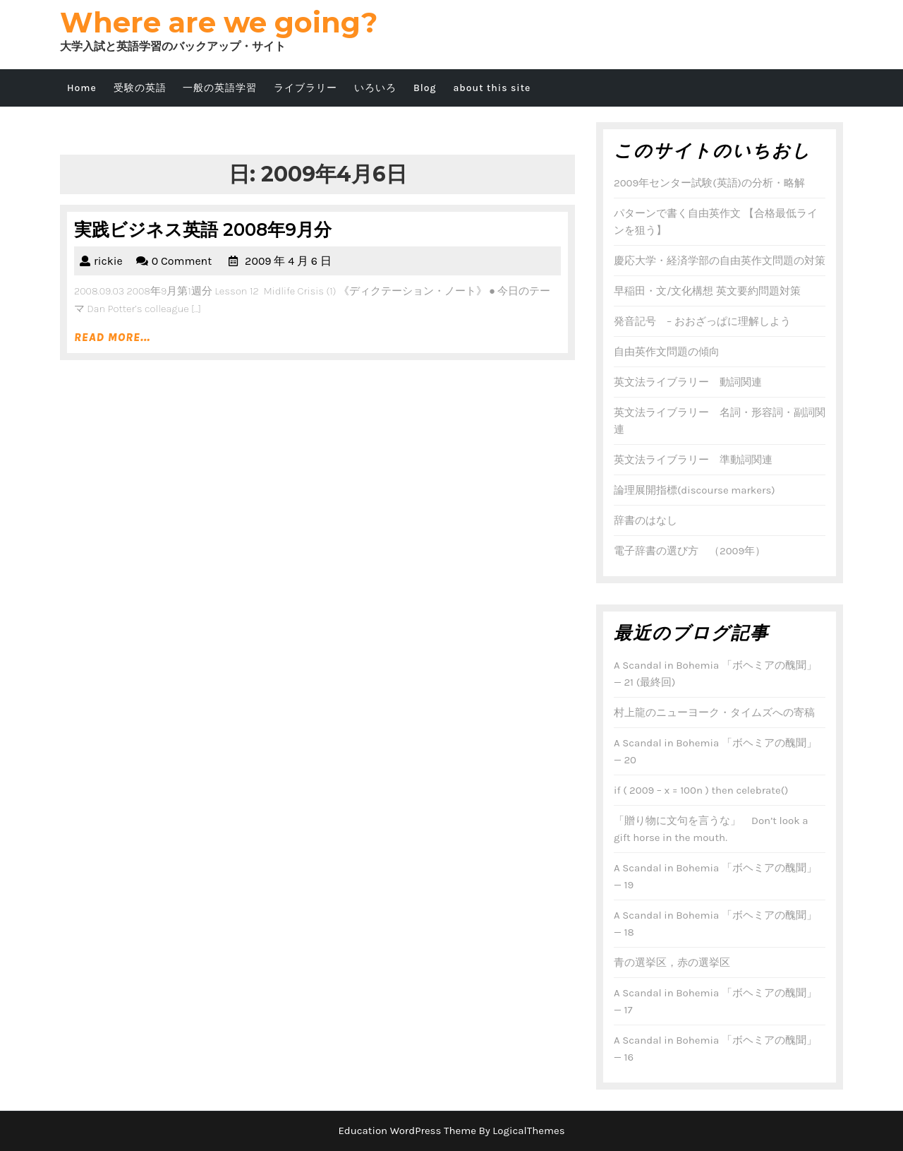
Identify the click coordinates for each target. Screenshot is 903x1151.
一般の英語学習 (220, 88)
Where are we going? (218, 22)
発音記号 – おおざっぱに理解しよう (702, 321)
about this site (492, 88)
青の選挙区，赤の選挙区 (672, 962)
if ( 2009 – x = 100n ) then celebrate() (701, 790)
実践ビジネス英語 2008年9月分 (203, 229)
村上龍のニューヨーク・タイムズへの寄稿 (714, 712)
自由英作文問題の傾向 (667, 351)
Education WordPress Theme (407, 1130)
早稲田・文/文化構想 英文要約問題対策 (707, 291)
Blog (425, 88)
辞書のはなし (645, 520)
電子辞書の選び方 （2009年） (689, 550)
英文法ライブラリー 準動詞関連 (693, 459)
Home (82, 88)
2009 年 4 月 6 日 (288, 261)
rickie (108, 261)
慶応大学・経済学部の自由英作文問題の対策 (719, 260)
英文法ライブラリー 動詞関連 (688, 382)
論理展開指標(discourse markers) (694, 490)
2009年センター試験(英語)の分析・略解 (709, 183)
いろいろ (375, 88)
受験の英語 (140, 88)
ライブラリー (305, 88)
